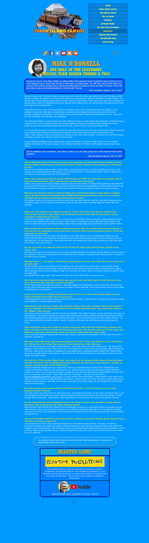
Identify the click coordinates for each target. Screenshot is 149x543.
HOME (108, 5)
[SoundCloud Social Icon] (75, 53)
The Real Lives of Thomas (108, 27)
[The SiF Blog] (69, 53)
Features (108, 20)
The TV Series (108, 16)
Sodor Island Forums (108, 9)
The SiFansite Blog (108, 38)
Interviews (107, 31)
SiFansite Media (108, 24)
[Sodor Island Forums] (45, 53)
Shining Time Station (108, 35)
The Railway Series (108, 13)
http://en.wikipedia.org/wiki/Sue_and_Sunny (43, 377)
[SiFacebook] (51, 53)
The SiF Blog (108, 42)
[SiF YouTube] (63, 53)
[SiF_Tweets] (57, 53)
